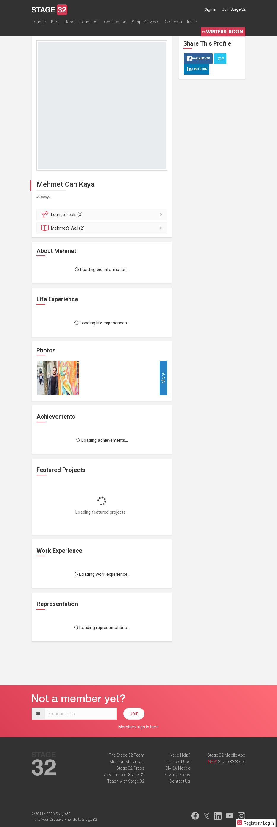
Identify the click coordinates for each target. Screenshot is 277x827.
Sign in (210, 9)
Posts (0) (103, 214)
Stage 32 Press (130, 768)
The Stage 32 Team (126, 755)
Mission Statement (126, 761)
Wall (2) (103, 228)
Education (89, 22)
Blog (55, 22)
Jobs (69, 22)
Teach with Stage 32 (125, 781)
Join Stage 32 (234, 9)
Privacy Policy (177, 774)
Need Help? (180, 755)
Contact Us (179, 781)
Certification (115, 22)
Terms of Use (177, 761)
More (163, 378)
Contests (173, 22)
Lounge (39, 22)
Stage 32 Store (231, 761)
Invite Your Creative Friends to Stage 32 (64, 819)
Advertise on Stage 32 (124, 774)
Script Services (146, 22)
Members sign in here (138, 727)
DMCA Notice (177, 768)
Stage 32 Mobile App (226, 755)
